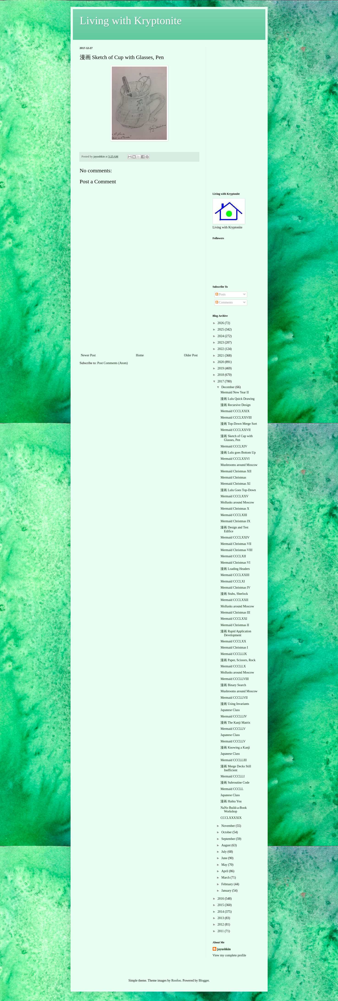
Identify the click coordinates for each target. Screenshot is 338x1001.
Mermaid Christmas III (235, 612)
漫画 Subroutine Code (234, 782)
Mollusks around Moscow (237, 502)
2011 (221, 931)
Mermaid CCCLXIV (233, 446)
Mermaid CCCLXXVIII (236, 417)
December (228, 387)
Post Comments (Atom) (112, 363)
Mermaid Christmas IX (235, 521)
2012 (221, 924)
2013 (221, 918)
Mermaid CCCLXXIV (234, 537)
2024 (221, 336)
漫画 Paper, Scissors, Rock (237, 660)
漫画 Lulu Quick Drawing (237, 398)
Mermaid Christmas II (234, 625)
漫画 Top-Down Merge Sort (238, 423)
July (224, 851)
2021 (221, 355)
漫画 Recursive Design (235, 405)
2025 (221, 329)
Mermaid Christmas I (234, 647)
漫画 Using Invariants (234, 704)
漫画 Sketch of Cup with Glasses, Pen (236, 438)
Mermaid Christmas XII (235, 471)
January (226, 890)
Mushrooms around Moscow (238, 465)
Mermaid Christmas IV (235, 587)
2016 (221, 898)
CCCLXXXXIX (231, 818)
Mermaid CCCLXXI (233, 618)
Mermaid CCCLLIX (233, 654)
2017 (221, 381)
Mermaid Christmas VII (235, 544)
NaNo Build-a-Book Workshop (233, 809)
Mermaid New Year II (234, 392)
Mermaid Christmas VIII (236, 550)
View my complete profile (229, 955)
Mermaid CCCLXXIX (234, 411)
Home (140, 355)
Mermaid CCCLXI (232, 581)
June (224, 858)
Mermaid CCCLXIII (233, 515)
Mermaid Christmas (233, 477)
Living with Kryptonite (131, 20)
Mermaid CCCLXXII (234, 600)
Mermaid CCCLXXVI (234, 458)
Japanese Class (230, 710)
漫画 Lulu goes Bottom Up (238, 452)
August (226, 845)
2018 (221, 374)
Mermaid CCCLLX (233, 666)
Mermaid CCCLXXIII (234, 575)
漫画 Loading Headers (235, 569)
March (226, 877)
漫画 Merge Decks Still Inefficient (235, 768)
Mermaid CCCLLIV (233, 716)
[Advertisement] (139, 318)
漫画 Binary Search (233, 685)
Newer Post (88, 355)
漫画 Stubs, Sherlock (234, 593)
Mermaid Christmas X (234, 508)
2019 (221, 368)
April (225, 871)
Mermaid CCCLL (231, 789)
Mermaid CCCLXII (233, 556)
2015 (221, 905)
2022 (221, 349)
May (224, 864)
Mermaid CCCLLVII (233, 697)
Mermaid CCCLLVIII (234, 679)
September (228, 839)
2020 (221, 362)
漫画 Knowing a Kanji (235, 747)
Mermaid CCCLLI (232, 776)
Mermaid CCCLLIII (233, 760)
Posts (220, 294)
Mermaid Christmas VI (235, 562)
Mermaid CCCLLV (232, 728)
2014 (221, 911)
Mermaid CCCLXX (233, 641)
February (227, 884)
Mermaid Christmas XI (235, 483)
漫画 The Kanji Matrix (235, 722)
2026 (221, 323)
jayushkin (224, 949)
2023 (221, 342)
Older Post (191, 355)
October (227, 832)
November (228, 826)
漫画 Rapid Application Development (235, 633)
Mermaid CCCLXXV (234, 496)
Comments (224, 302)
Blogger (204, 980)
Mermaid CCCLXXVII (235, 430)
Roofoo (176, 980)
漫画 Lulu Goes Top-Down (238, 490)
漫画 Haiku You (230, 801)
